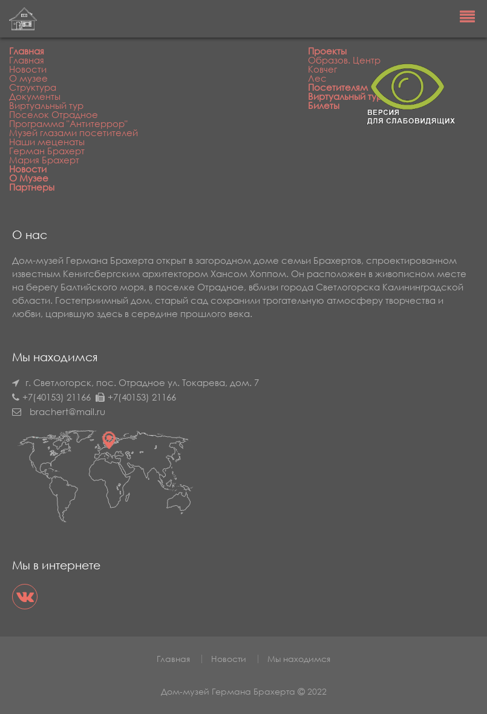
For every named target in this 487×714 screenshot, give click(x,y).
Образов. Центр (344, 60)
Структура (32, 87)
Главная (26, 51)
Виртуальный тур (46, 105)
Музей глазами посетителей (73, 132)
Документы (34, 96)
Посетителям (338, 87)
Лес (317, 78)
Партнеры (31, 187)
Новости (28, 69)
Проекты (327, 51)
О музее (28, 78)
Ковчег (322, 69)
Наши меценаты (47, 142)
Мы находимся (298, 658)
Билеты (323, 105)
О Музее (28, 178)
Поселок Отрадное (53, 114)
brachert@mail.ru (67, 411)
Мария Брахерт (44, 160)
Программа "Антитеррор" (68, 123)
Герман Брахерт (47, 151)
